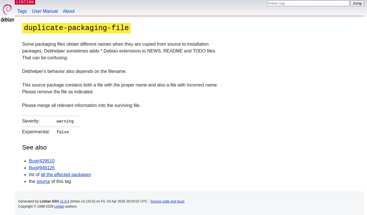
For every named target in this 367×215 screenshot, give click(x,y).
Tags (22, 11)
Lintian (59, 205)
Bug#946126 (42, 166)
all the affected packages (66, 173)
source (43, 180)
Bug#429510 (42, 159)
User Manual (45, 11)
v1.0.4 (64, 200)
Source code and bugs (167, 200)
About (69, 11)
